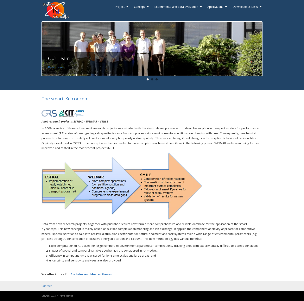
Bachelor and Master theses (91, 274)
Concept (142, 8)
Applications (217, 8)
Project (122, 8)
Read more (55, 67)
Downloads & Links (248, 8)
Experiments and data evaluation (178, 8)
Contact (46, 286)
